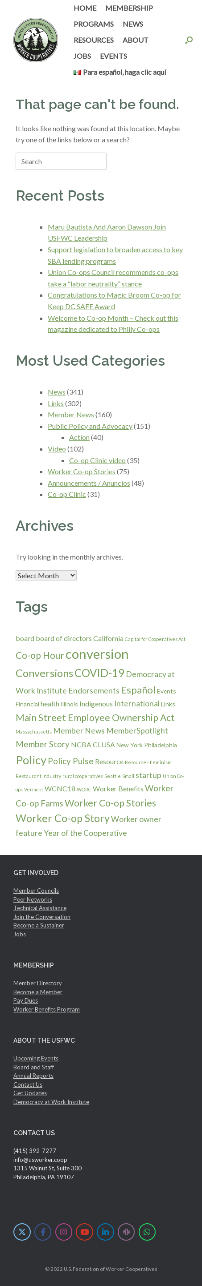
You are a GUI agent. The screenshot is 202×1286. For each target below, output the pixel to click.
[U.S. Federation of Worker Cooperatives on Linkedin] (105, 1232)
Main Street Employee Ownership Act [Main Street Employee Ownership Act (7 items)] (95, 717)
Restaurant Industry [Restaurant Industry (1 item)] (38, 776)
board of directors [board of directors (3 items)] (64, 638)
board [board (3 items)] (25, 638)
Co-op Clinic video (97, 460)
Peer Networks (32, 899)
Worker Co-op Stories (81, 471)
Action (79, 437)
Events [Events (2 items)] (166, 691)
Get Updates (30, 1093)
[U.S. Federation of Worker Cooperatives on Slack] (126, 1232)
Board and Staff (33, 1067)
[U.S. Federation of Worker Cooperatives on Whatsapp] (147, 1232)
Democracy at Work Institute (51, 1101)
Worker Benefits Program (46, 1009)
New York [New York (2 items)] (129, 745)
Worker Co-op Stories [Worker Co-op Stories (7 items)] (110, 802)
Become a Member (37, 992)
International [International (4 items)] (137, 703)
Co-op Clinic (67, 494)
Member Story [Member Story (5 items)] (43, 744)
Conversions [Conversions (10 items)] (44, 673)
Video (57, 448)
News (57, 391)
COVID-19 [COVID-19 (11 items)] (99, 672)
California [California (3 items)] (108, 638)
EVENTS (113, 56)
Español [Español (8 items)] (138, 690)
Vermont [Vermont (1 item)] (33, 789)
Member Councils (36, 890)
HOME (85, 8)
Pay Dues (25, 1000)
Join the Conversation (41, 916)
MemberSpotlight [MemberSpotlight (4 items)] (137, 730)
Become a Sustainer (38, 925)
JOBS (82, 56)
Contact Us (27, 1084)
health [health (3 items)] (50, 703)
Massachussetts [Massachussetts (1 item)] (34, 731)
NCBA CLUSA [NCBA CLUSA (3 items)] (93, 744)
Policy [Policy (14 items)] (31, 760)
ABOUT (135, 40)
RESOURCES (94, 40)
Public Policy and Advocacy (90, 426)
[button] (189, 40)
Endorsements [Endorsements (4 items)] (94, 690)
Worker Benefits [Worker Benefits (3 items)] (118, 788)
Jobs (19, 934)
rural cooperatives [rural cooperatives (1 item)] (82, 776)
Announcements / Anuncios (89, 483)
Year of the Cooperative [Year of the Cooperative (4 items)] (85, 833)
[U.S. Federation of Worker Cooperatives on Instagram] (64, 1232)
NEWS (133, 24)
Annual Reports (33, 1075)
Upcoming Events (35, 1058)
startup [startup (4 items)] (148, 775)
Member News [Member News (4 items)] (79, 730)
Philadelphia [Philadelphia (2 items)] (160, 745)
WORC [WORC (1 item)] (84, 789)
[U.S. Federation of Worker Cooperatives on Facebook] (43, 1232)
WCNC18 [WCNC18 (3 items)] (60, 788)
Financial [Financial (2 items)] (27, 704)
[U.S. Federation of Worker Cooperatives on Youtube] (84, 1232)
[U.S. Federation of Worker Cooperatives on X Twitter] (22, 1232)
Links (56, 403)
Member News (71, 414)
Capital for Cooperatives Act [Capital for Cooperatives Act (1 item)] (155, 639)
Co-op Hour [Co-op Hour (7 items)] (40, 655)
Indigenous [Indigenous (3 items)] (96, 703)
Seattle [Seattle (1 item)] (112, 776)
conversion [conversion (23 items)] (97, 653)
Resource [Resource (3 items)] (109, 761)
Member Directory (37, 983)
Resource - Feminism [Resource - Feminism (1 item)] (148, 762)
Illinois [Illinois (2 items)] (69, 704)
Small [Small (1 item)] (128, 776)
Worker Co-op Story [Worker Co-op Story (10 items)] (63, 818)
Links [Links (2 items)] (168, 704)
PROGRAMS (94, 24)
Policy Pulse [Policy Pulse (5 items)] (71, 761)
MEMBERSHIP (129, 8)
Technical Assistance (39, 907)
